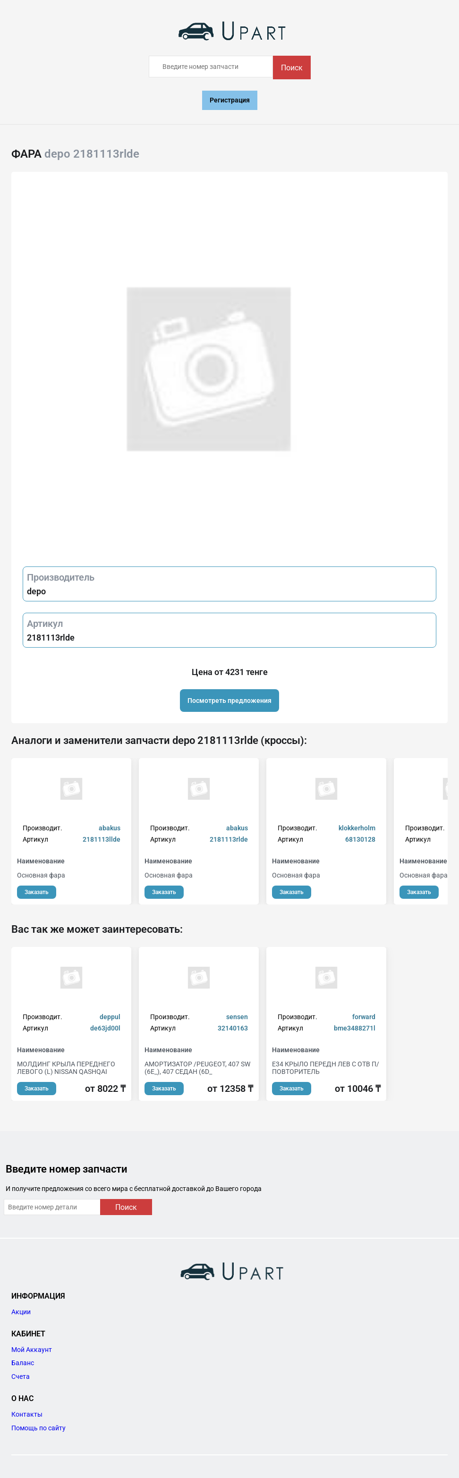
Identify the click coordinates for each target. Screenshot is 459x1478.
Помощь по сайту (38, 1428)
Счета (20, 1376)
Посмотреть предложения (229, 700)
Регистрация (230, 100)
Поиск (292, 67)
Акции (21, 1312)
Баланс (22, 1363)
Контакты (26, 1414)
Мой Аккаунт (31, 1349)
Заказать (37, 892)
